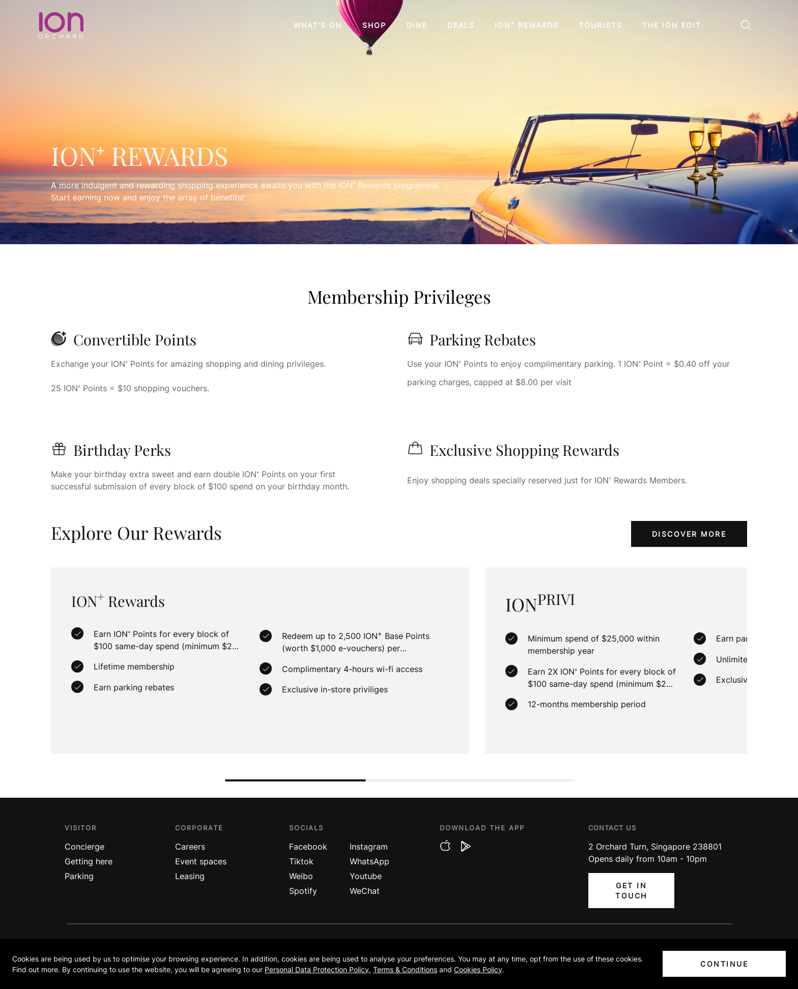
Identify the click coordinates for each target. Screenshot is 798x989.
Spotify (303, 891)
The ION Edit (671, 25)
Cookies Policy (478, 969)
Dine (417, 25)
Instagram (369, 846)
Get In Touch (631, 890)
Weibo (301, 876)
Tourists (600, 25)
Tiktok (301, 861)
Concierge (84, 846)
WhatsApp (369, 861)
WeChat (365, 891)
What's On (318, 25)
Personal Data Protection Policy (317, 969)
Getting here (88, 861)
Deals (461, 25)
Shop (374, 25)
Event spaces (200, 861)
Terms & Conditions (405, 969)
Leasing (190, 876)
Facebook (308, 846)
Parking (79, 876)
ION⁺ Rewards (527, 25)
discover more (689, 534)
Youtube (366, 876)
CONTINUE (724, 963)
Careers (190, 846)
